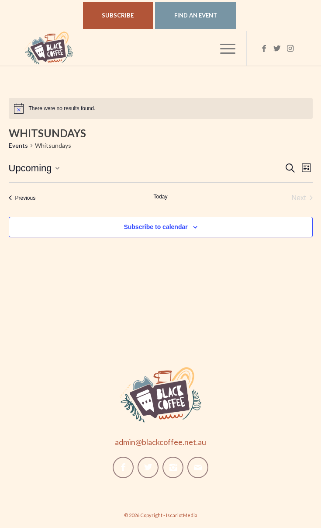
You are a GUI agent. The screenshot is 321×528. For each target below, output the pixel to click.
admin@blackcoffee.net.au (160, 442)
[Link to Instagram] (290, 48)
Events (18, 145)
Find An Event (195, 15)
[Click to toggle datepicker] (34, 168)
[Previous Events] (22, 198)
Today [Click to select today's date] (160, 197)
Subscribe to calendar (155, 226)
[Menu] (223, 48)
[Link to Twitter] (277, 48)
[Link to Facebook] (264, 48)
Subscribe (118, 15)
